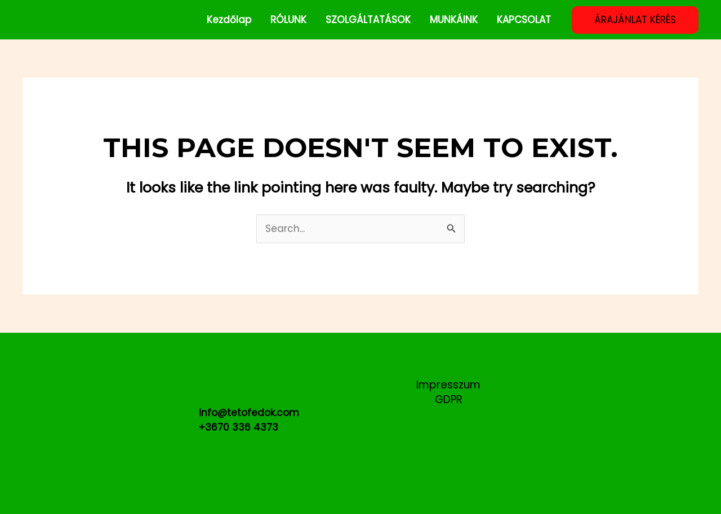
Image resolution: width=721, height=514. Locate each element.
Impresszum (448, 385)
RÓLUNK (288, 19)
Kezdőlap (229, 19)
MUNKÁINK (454, 19)
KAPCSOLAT (524, 19)
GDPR (448, 399)
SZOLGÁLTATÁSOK (368, 19)
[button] (635, 20)
